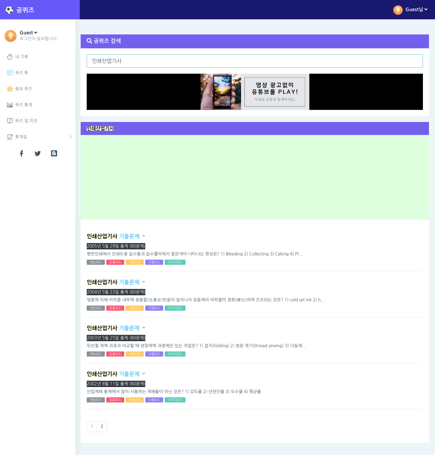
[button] (39, 35)
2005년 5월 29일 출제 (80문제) (117, 246)
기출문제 (114, 236)
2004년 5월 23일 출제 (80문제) (117, 292)
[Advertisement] (257, 179)
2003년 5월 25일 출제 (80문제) (117, 338)
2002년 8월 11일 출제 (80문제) (117, 384)
